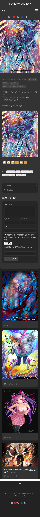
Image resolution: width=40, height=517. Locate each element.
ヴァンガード (20, 175)
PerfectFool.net (20, 3)
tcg (31, 172)
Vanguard (6, 175)
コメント (8, 204)
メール (24, 219)
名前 (6, 219)
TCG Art (5, 83)
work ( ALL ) (14, 83)
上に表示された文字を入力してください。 (18, 247)
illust (17, 172)
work (12, 175)
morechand (23, 79)
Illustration (32, 79)
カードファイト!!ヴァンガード (14, 86)
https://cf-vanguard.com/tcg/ (12, 106)
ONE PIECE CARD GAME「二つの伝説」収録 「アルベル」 (19, 471)
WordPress (19, 496)
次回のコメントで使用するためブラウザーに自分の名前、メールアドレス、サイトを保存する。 (20, 237)
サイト (6, 226)
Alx (32, 496)
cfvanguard (10, 172)
